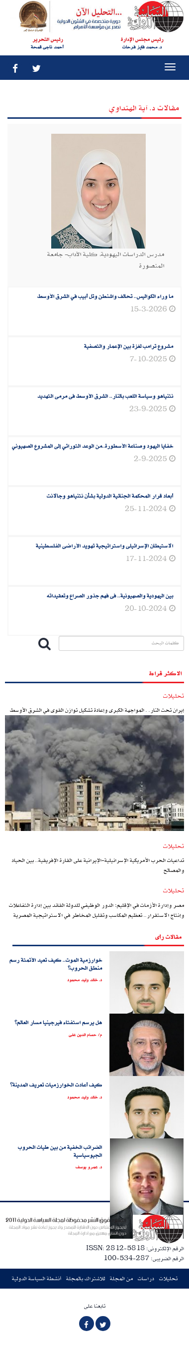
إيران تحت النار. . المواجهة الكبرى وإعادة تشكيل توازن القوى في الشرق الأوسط (97, 710)
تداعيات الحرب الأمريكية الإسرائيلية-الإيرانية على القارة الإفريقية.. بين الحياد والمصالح (97, 865)
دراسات (146, 1278)
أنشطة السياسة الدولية (36, 1278)
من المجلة (121, 1278)
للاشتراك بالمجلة (85, 1278)
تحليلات (168, 1278)
